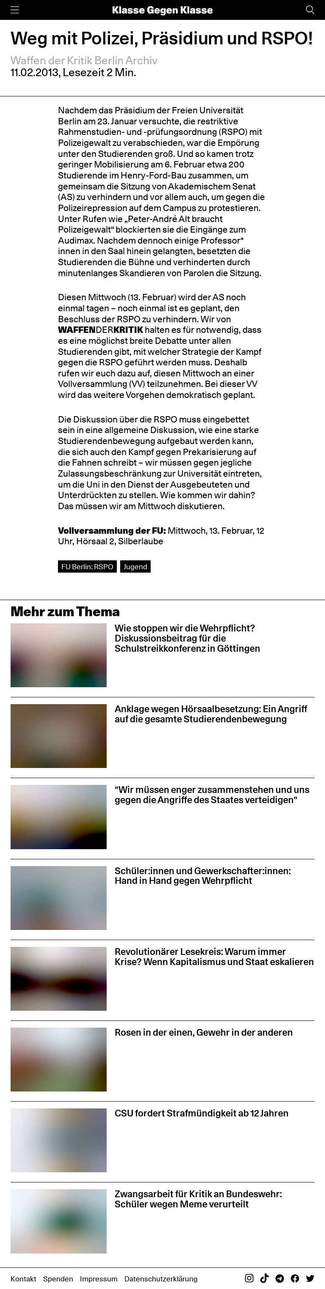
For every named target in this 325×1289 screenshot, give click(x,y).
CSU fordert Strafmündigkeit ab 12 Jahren (202, 1113)
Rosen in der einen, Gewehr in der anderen (204, 1032)
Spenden (58, 1278)
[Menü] (15, 10)
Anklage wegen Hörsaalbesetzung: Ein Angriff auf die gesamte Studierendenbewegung (211, 713)
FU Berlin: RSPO (87, 566)
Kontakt (23, 1278)
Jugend (135, 566)
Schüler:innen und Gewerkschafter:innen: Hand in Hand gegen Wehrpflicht (203, 875)
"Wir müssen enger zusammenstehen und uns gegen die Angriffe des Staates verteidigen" (212, 794)
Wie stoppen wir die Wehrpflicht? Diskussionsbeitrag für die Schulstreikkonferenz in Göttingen (187, 638)
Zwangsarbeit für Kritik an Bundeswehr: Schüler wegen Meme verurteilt (198, 1198)
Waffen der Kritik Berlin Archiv (84, 60)
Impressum (99, 1278)
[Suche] (310, 10)
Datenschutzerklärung (161, 1278)
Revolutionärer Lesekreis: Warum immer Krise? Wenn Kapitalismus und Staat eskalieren (214, 956)
